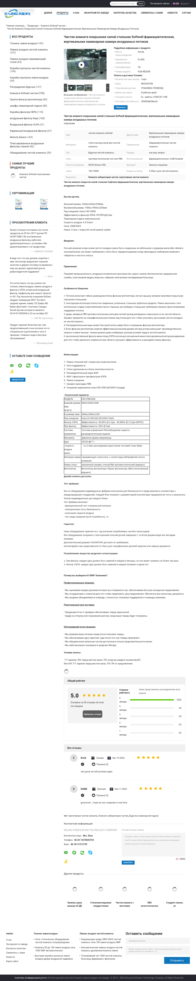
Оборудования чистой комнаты (28, 152)
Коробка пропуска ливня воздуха (29, 77)
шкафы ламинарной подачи (26, 105)
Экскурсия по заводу (96, 13)
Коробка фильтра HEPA (23, 112)
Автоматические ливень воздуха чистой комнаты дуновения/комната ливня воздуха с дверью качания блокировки (101, 949)
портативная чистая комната (82, 816)
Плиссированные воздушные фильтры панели (27, 145)
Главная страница (15, 25)
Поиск (140, 4)
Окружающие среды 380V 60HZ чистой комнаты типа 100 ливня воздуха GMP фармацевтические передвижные (101, 941)
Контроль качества (125, 13)
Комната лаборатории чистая (113, 816)
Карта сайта (12, 961)
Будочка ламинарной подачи (143, 816)
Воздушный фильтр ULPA (24, 124)
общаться (121, 107)
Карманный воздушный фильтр (28, 130)
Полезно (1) (102, 764)
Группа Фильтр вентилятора (26, 99)
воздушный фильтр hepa (24, 118)
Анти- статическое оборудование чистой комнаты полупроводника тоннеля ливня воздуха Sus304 (52, 941)
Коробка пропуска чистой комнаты (30, 68)
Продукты (62, 13)
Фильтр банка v (19, 137)
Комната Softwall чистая (53, 25)
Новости (172, 13)
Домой (48, 13)
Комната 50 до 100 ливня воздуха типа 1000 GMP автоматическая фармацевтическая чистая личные (55, 949)
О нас (76, 13)
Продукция (32, 25)
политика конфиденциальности (31, 978)
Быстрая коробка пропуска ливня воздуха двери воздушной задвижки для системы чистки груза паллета (54, 958)
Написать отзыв (92, 714)
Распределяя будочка (22, 87)
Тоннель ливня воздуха (23, 43)
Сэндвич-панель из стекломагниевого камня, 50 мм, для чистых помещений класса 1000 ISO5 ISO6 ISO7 (174, 904)
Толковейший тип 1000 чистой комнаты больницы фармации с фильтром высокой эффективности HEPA (101, 958)
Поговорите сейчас (160, 3)
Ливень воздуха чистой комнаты (29, 49)
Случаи (186, 13)
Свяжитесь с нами (152, 13)
